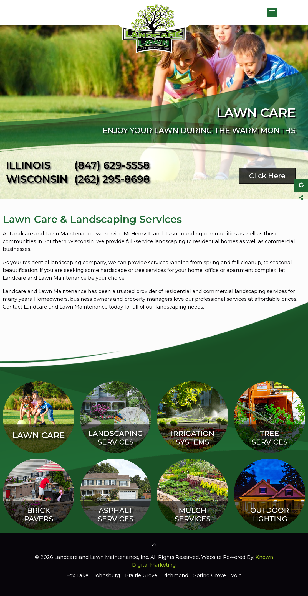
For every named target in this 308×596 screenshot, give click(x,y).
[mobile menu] (272, 12)
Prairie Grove (141, 575)
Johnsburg (107, 575)
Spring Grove (209, 575)
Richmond (175, 575)
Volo (236, 575)
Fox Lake (77, 575)
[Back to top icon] (154, 545)
